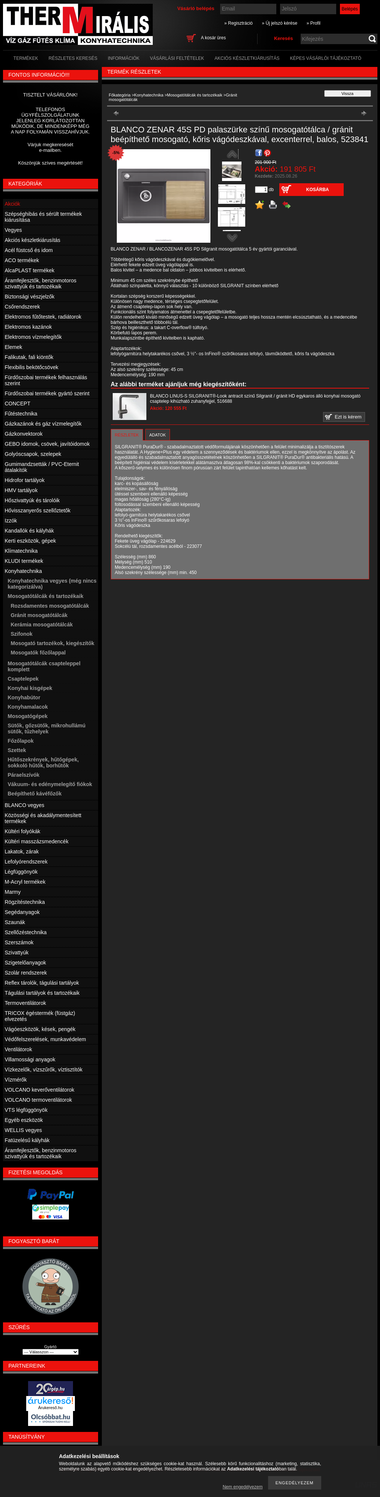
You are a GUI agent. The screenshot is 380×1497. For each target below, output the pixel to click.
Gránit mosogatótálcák (39, 615)
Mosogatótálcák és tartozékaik (194, 95)
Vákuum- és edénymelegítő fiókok (50, 784)
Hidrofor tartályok (25, 480)
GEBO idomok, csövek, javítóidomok (47, 444)
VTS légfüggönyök (26, 1110)
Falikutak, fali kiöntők (29, 357)
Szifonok (22, 634)
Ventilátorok (18, 1049)
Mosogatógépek (28, 716)
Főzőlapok (21, 741)
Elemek (13, 347)
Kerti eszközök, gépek (30, 541)
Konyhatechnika (148, 95)
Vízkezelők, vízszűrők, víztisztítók (44, 1070)
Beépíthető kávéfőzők (35, 794)
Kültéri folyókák (22, 831)
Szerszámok (19, 942)
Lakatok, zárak (22, 852)
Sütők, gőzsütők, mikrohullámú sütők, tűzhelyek (47, 728)
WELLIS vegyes (23, 1130)
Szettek (17, 750)
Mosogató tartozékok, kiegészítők (52, 643)
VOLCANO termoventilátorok (38, 1100)
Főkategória (120, 95)
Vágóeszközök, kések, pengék (40, 1029)
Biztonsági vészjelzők (30, 297)
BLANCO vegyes (25, 805)
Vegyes (13, 230)
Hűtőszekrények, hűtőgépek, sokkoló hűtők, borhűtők (43, 763)
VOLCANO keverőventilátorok (40, 1090)
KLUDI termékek (24, 561)
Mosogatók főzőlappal (38, 653)
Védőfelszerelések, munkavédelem (45, 1039)
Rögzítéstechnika (25, 902)
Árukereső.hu (50, 1407)
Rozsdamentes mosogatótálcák (50, 606)
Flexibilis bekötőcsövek (31, 367)
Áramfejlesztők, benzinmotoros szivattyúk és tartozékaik (40, 283)
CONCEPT (17, 404)
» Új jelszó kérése (279, 23)
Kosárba (317, 189)
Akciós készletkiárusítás (33, 240)
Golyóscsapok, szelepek (33, 454)
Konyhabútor (24, 697)
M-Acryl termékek (25, 882)
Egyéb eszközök (24, 1120)
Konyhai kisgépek (30, 688)
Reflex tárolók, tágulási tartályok (42, 983)
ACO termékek (22, 260)
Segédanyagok (22, 912)
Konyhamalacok (28, 707)
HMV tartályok (21, 490)
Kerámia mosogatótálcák (42, 625)
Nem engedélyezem (243, 1487)
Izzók (11, 521)
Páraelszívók (24, 775)
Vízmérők (16, 1080)
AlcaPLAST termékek (30, 270)
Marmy (13, 892)
